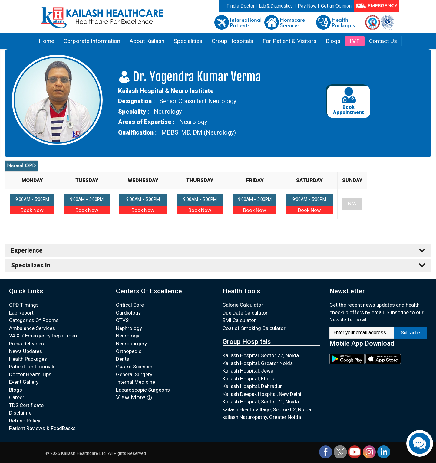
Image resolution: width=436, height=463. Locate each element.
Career (16, 397)
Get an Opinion (336, 6)
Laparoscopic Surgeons (143, 390)
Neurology (127, 336)
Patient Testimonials (32, 367)
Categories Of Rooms (34, 320)
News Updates (25, 351)
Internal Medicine (135, 382)
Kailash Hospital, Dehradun (253, 386)
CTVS (122, 320)
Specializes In (30, 265)
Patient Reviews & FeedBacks (42, 428)
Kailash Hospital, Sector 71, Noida (261, 402)
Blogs (333, 40)
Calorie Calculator (243, 305)
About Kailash (147, 40)
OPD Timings (24, 305)
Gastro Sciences (135, 367)
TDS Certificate (26, 405)
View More (134, 397)
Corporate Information (92, 40)
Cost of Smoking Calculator (254, 328)
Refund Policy (24, 421)
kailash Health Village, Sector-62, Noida (267, 409)
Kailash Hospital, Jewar (249, 371)
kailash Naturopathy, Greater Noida (262, 417)
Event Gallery (23, 382)
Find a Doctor (240, 6)
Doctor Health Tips (30, 374)
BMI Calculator (239, 320)
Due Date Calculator (245, 313)
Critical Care (130, 305)
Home (46, 40)
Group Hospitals (232, 40)
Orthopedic (128, 351)
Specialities (188, 40)
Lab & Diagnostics (275, 6)
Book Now (32, 210)
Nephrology (129, 328)
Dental (123, 359)
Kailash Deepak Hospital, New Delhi (262, 394)
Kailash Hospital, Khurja (249, 379)
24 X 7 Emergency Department (44, 336)
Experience (27, 250)
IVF (355, 40)
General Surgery (134, 374)
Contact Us (383, 40)
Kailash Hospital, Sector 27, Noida (261, 355)
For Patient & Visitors (289, 40)
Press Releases (26, 344)
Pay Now (307, 6)
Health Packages (28, 359)
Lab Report (21, 313)
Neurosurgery (131, 344)
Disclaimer (21, 413)
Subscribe (410, 332)
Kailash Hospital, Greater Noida (258, 363)
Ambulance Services (32, 328)
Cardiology (128, 313)
